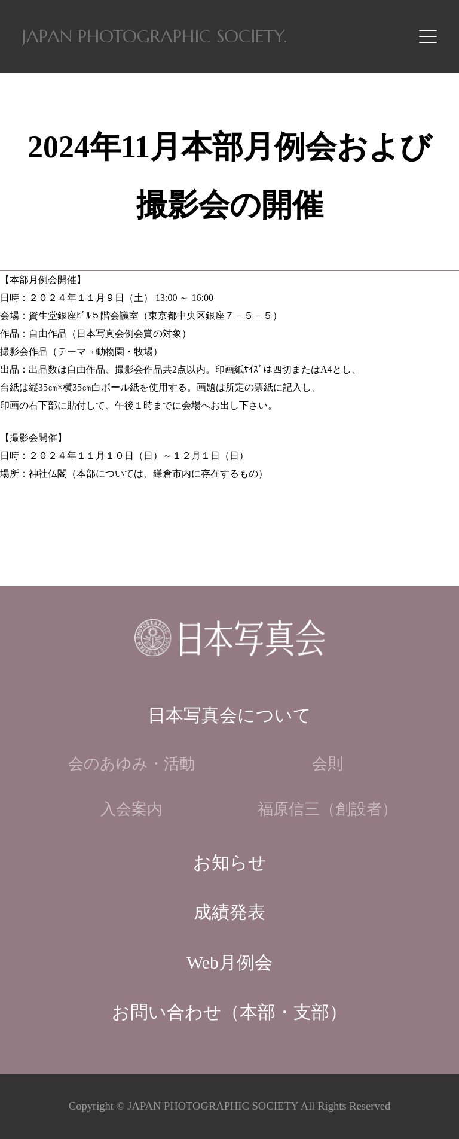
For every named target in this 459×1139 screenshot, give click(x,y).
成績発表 (229, 912)
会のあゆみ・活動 (131, 763)
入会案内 (131, 809)
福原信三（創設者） (327, 809)
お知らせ (230, 862)
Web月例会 (229, 962)
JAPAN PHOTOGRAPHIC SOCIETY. (154, 36)
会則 (327, 763)
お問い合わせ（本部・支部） (229, 1012)
